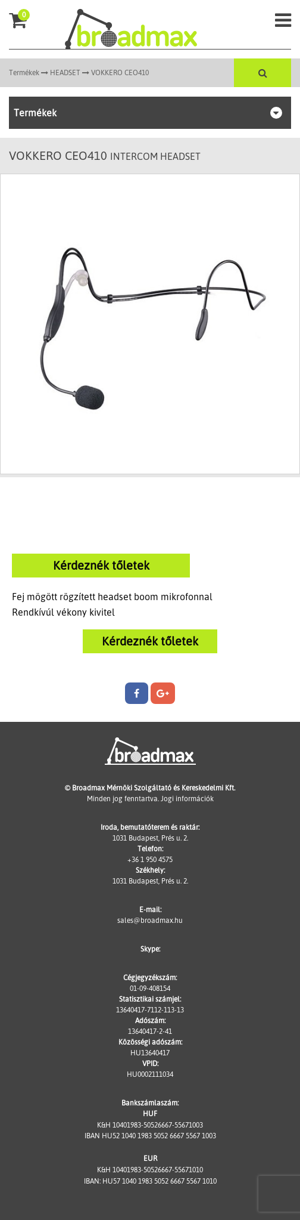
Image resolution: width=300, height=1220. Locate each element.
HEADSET (65, 72)
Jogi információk (187, 798)
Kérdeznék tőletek (101, 565)
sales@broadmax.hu (150, 920)
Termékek (24, 72)
